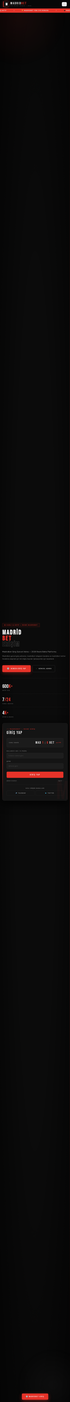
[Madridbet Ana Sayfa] (17, 4)
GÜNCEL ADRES (44, 668)
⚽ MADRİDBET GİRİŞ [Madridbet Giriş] (35, 1396)
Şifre (9, 761)
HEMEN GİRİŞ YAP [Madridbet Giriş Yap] (16, 668)
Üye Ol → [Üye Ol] (60, 781)
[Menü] (64, 4)
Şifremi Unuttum (12, 781)
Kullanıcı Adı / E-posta (17, 751)
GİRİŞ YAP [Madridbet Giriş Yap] (35, 775)
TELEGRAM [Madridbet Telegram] (20, 793)
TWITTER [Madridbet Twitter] (49, 793)
